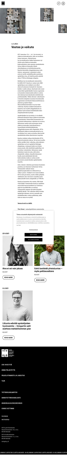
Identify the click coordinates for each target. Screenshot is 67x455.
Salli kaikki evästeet (33, 237)
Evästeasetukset (24, 232)
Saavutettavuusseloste (11, 398)
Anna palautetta (8, 370)
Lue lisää (19, 227)
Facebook (5, 417)
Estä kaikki (42, 232)
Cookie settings (8, 409)
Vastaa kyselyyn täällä (25, 203)
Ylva (3, 381)
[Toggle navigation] (63, 3)
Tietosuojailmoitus (9, 393)
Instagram (5, 420)
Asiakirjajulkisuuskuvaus (12, 404)
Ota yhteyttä (7, 365)
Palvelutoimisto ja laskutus (13, 376)
